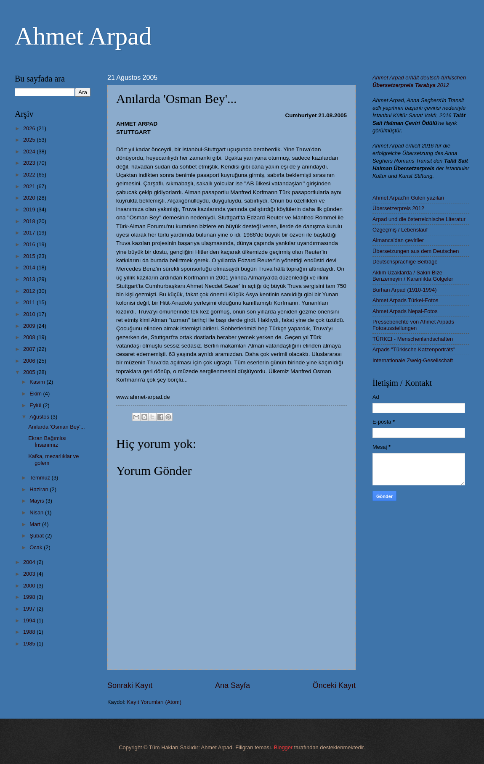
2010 (30, 314)
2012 (30, 291)
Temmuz (40, 477)
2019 (30, 209)
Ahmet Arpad (83, 36)
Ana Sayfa (232, 685)
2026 (30, 128)
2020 (30, 198)
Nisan (37, 512)
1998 (30, 597)
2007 (30, 349)
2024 (30, 151)
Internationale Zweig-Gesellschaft (412, 360)
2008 (30, 337)
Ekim (36, 393)
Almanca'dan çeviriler (398, 240)
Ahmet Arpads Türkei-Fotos (405, 300)
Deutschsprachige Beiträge (405, 261)
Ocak (36, 547)
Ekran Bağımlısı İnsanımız (47, 441)
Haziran (39, 489)
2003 (30, 574)
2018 (30, 221)
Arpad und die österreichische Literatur (418, 219)
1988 (30, 632)
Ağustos (40, 417)
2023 (30, 163)
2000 (30, 585)
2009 (30, 326)
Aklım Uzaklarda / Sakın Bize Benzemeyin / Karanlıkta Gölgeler (412, 275)
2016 (30, 244)
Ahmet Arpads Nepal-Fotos (405, 311)
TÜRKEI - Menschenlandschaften (412, 339)
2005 (30, 372)
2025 (30, 140)
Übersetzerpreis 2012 (398, 208)
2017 (30, 232)
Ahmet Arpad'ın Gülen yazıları (408, 198)
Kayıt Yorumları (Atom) (154, 702)
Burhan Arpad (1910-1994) (404, 290)
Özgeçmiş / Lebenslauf (400, 230)
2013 (30, 279)
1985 (30, 643)
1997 (30, 609)
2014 (30, 267)
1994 (30, 620)
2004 (30, 562)
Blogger (283, 747)
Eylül (36, 405)
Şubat (37, 535)
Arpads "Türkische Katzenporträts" (413, 349)
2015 (30, 256)
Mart (35, 524)
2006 (30, 361)
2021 (30, 186)
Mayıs (37, 501)
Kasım (37, 382)
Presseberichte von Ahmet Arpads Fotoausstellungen (413, 325)
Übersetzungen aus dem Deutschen (415, 251)
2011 (30, 302)
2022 (30, 174)
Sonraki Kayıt (129, 685)
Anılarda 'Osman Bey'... (56, 427)
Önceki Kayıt (334, 685)
